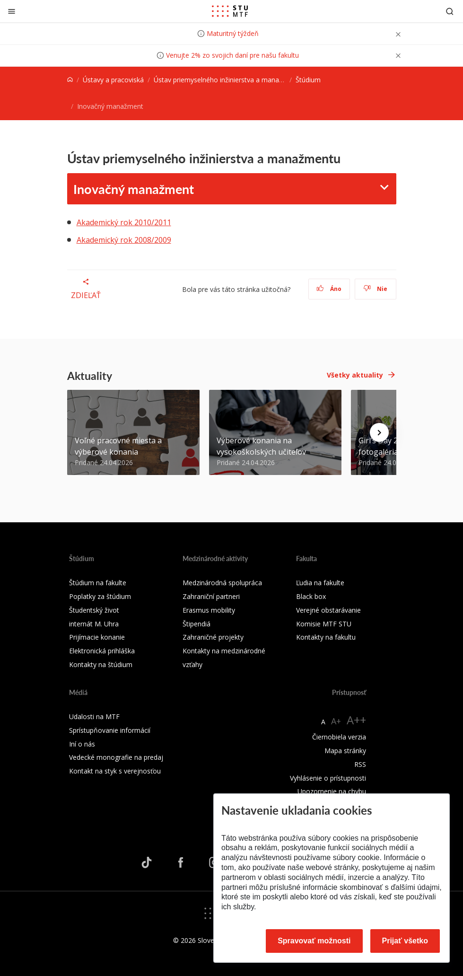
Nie (375, 289)
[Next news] (379, 432)
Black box (311, 596)
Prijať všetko (405, 941)
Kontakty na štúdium (100, 664)
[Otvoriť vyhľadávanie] (450, 11)
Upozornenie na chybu (331, 791)
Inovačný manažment (133, 189)
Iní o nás (82, 743)
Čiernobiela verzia (339, 736)
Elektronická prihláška (102, 650)
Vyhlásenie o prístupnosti (328, 778)
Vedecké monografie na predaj (116, 757)
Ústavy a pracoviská (113, 79)
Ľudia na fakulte (320, 582)
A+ (336, 721)
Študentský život (94, 610)
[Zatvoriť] (11, 11)
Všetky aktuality (355, 374)
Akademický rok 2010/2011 (124, 222)
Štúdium (308, 79)
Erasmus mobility (209, 610)
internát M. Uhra (94, 623)
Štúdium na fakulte (97, 582)
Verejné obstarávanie (328, 610)
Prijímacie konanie (97, 637)
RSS (360, 764)
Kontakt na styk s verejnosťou (115, 770)
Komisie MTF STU (323, 623)
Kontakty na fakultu (326, 637)
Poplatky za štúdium (100, 596)
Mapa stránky (345, 750)
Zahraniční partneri (211, 596)
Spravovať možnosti (314, 941)
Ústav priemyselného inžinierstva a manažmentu (228, 79)
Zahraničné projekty (213, 637)
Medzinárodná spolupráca (222, 582)
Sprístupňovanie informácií (109, 730)
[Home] (70, 79)
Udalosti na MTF (94, 716)
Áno (328, 289)
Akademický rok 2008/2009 (124, 240)
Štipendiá (196, 623)
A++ (356, 720)
